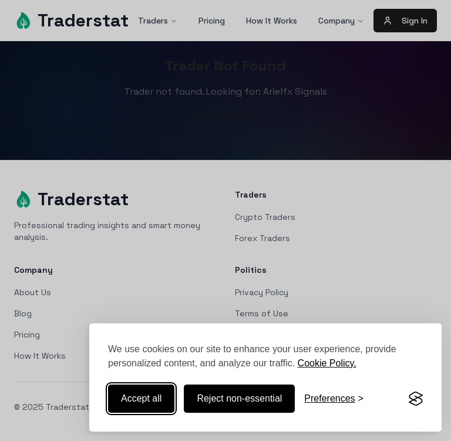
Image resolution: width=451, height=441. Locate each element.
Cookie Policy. (327, 363)
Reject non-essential (239, 398)
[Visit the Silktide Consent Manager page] (416, 399)
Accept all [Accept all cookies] (141, 398)
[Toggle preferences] (334, 399)
